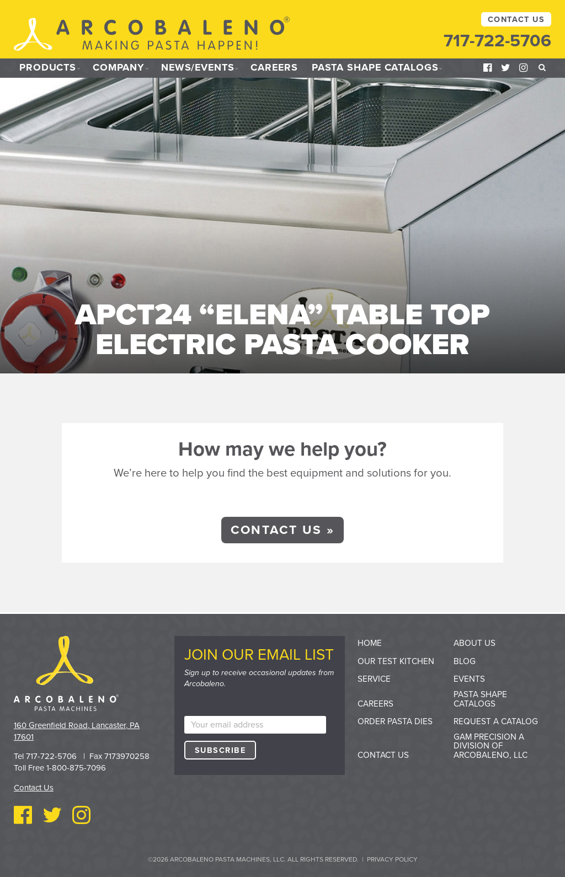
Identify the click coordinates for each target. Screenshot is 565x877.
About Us (474, 643)
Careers (278, 68)
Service (374, 678)
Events (469, 678)
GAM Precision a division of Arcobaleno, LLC (490, 745)
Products (47, 68)
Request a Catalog (496, 721)
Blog (465, 661)
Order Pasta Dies (395, 721)
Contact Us (516, 19)
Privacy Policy (392, 859)
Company (119, 68)
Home (370, 643)
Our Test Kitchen (396, 661)
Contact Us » (282, 529)
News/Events (199, 68)
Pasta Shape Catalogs (380, 68)
